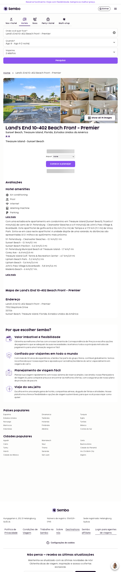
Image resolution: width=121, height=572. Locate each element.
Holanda (45, 422)
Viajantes (10, 50)
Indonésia (7, 429)
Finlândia (46, 425)
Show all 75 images (100, 118)
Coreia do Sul (86, 429)
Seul (43, 444)
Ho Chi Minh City (87, 451)
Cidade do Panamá (88, 448)
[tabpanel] (60, 46)
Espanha (7, 415)
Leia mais (11, 217)
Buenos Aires (85, 444)
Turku (5, 448)
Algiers (83, 455)
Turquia (83, 415)
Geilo (82, 441)
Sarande (45, 451)
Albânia (45, 429)
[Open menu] (115, 9)
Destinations (73, 529)
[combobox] (58, 33)
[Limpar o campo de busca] (114, 32)
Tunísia (83, 422)
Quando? (10, 41)
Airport (49, 157)
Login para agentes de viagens (105, 531)
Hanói (5, 451)
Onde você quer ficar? (16, 31)
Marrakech (46, 441)
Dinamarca (46, 415)
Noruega (7, 422)
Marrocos (7, 425)
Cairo (5, 444)
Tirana (44, 448)
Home (6, 73)
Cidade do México (11, 455)
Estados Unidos (10, 418)
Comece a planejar (60, 164)
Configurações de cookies (60, 542)
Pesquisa (60, 60)
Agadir (6, 441)
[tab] (11, 21)
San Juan (45, 455)
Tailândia (45, 418)
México (83, 425)
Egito (82, 418)
